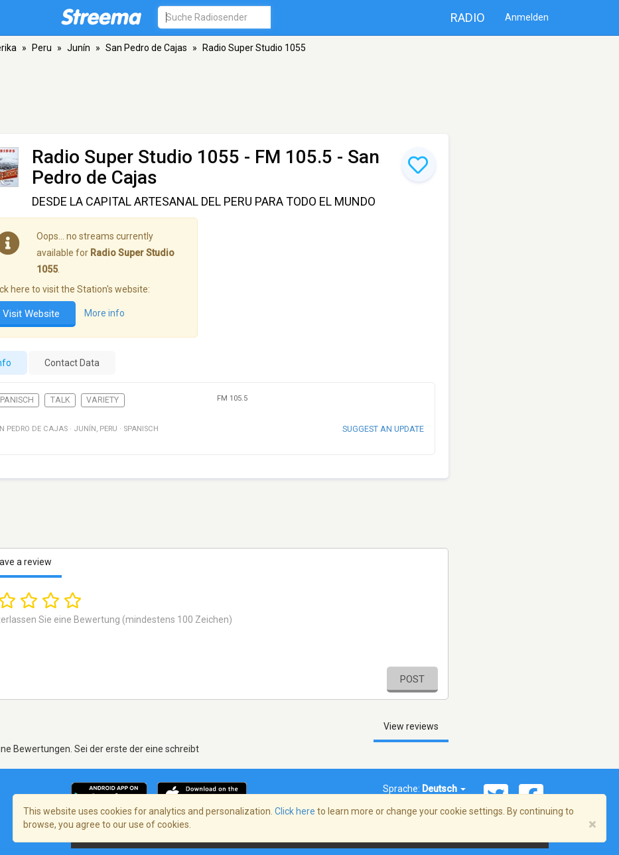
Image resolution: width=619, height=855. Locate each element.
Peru (42, 47)
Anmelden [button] (527, 17)
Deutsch (444, 788)
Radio (467, 18)
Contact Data (72, 363)
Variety (102, 400)
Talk (60, 400)
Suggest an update (383, 429)
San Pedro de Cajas (146, 47)
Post (412, 679)
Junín (78, 47)
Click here (295, 811)
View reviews (411, 726)
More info (104, 313)
